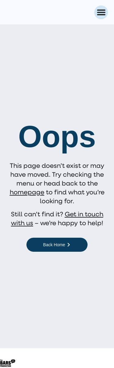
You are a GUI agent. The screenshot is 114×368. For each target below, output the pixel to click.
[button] (101, 12)
